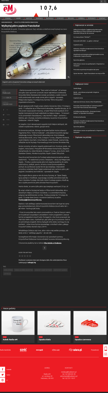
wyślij (7, 124)
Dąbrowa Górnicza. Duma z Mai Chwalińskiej (87, 102)
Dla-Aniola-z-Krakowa (52, 243)
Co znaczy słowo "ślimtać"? (81, 37)
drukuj (7, 119)
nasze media (5, 0)
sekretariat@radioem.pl (68, 376)
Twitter (8, 114)
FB (7, 109)
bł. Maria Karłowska (79, 117)
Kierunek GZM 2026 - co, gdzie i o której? (86, 41)
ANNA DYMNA (8, 270)
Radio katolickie (5, 350)
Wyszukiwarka (105, 1)
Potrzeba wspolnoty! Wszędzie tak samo (86, 69)
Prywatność (95, 350)
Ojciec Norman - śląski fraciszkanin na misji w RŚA (89, 73)
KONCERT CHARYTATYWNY (43, 270)
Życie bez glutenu (79, 60)
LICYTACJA (7, 274)
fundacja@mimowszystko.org (30, 200)
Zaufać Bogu (77, 88)
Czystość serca (78, 45)
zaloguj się (32, 262)
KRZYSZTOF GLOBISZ (60, 270)
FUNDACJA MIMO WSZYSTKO (24, 270)
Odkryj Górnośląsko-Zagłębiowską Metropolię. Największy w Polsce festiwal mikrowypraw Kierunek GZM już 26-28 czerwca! (87, 31)
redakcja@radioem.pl (69, 372)
